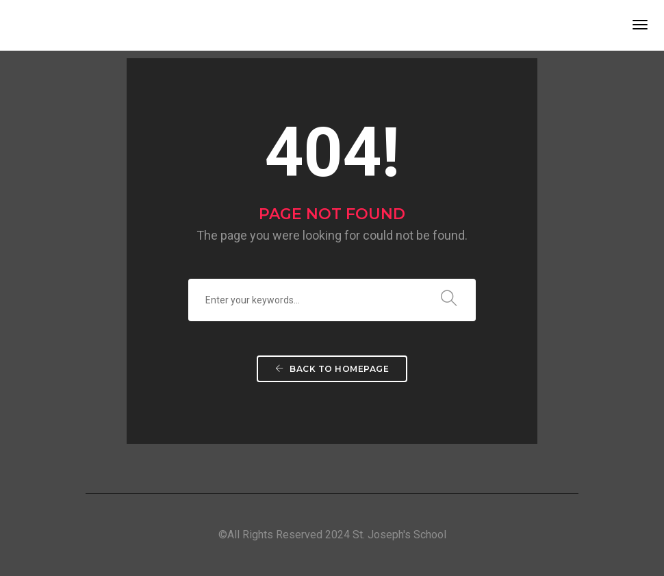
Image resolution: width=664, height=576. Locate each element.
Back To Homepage (332, 369)
